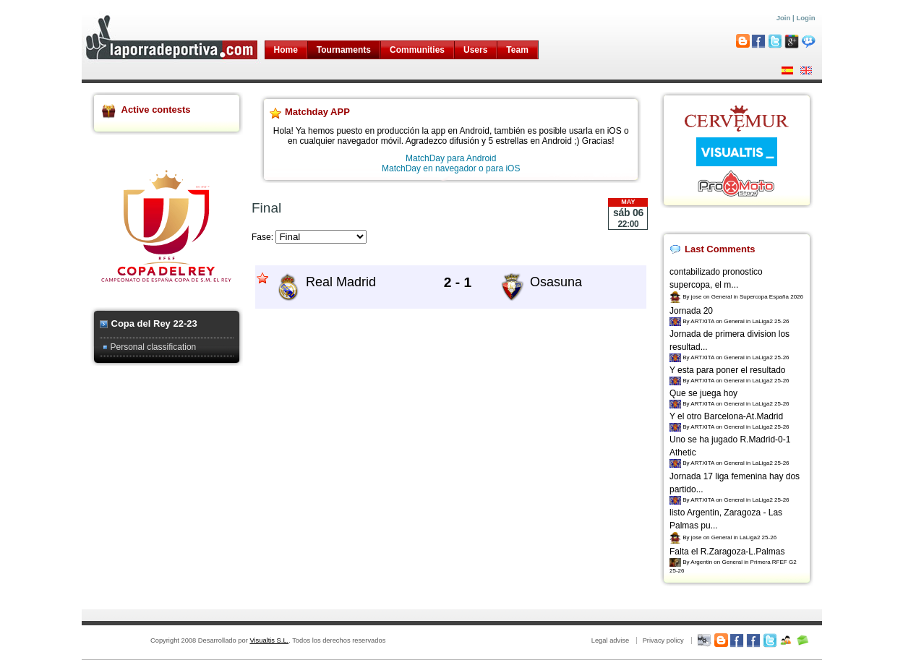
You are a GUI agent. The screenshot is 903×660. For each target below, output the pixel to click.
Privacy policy (663, 640)
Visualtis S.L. (268, 640)
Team (517, 50)
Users (475, 50)
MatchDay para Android (451, 158)
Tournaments (344, 50)
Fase (261, 237)
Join (783, 18)
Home (286, 50)
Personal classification (154, 347)
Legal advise (610, 640)
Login (805, 18)
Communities (417, 50)
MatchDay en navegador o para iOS (451, 168)
